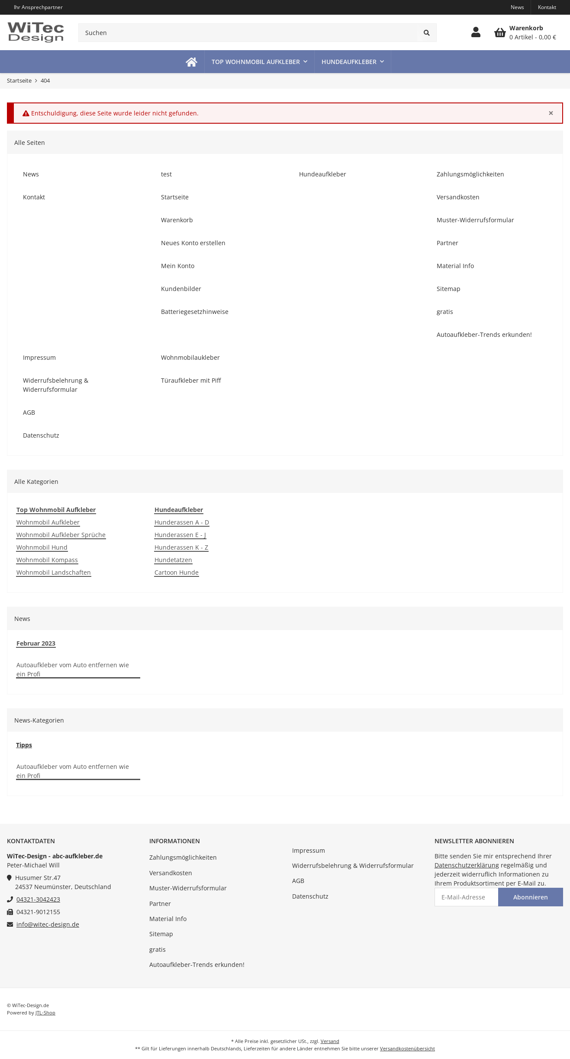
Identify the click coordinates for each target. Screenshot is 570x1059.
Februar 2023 (35, 643)
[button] (475, 32)
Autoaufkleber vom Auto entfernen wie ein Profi (72, 669)
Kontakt (547, 7)
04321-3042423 (38, 899)
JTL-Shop (45, 1012)
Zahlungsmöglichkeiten (183, 857)
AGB (298, 881)
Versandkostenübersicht (407, 1048)
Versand (330, 1041)
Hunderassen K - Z (181, 547)
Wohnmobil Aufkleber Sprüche (61, 535)
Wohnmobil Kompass (47, 560)
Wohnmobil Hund (42, 547)
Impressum (308, 850)
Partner (160, 903)
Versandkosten (170, 873)
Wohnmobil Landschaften (53, 572)
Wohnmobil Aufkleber (48, 522)
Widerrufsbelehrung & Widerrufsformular (353, 865)
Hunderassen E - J (180, 535)
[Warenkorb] (525, 32)
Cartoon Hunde (177, 572)
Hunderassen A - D (182, 522)
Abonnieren (530, 897)
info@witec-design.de (47, 924)
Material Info (168, 919)
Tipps (24, 745)
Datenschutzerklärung (467, 865)
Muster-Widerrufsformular (188, 888)
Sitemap (161, 934)
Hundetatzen (173, 560)
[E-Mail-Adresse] (467, 897)
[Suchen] (248, 32)
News (517, 7)
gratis (157, 949)
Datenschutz (310, 896)
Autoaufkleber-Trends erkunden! (197, 964)
